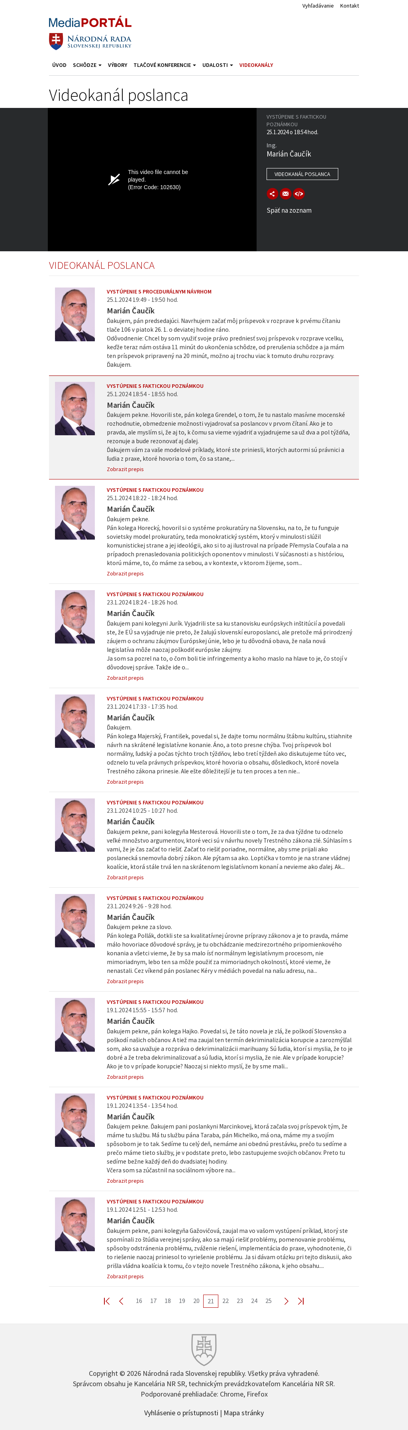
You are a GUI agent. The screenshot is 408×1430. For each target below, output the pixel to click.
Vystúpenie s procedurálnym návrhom (159, 291)
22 (225, 1301)
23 (240, 1301)
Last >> (296, 1301)
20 (196, 1301)
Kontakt (349, 5)
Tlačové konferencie (164, 64)
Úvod (59, 64)
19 (182, 1301)
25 (268, 1301)
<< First (111, 1301)
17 (153, 1301)
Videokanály (256, 64)
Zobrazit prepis (125, 469)
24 (254, 1301)
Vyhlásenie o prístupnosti (181, 1412)
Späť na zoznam (289, 210)
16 (139, 1301)
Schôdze (87, 64)
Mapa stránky (244, 1412)
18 (168, 1301)
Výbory (117, 64)
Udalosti (217, 64)
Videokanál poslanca (302, 174)
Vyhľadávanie (318, 5)
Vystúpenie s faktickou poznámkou (155, 385)
